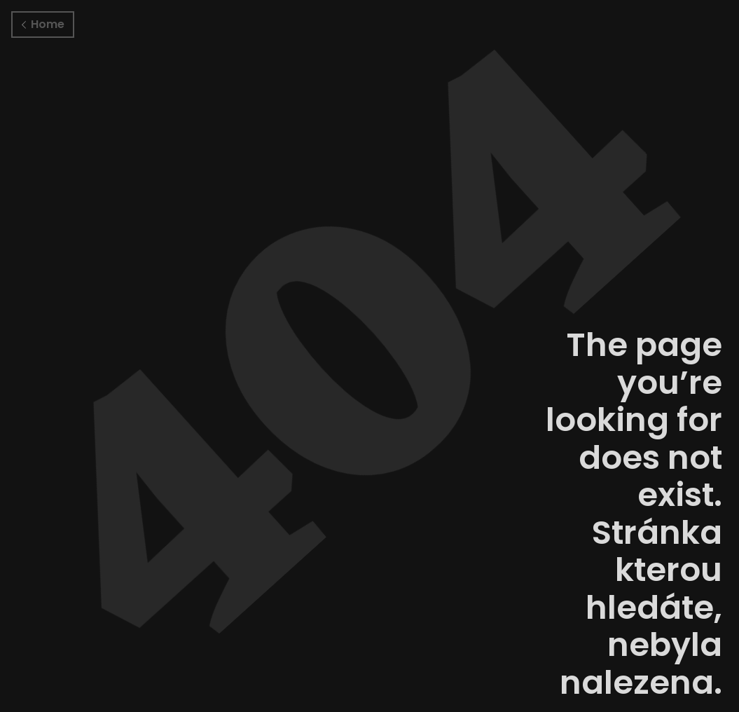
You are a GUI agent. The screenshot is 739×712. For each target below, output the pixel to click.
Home (43, 24)
